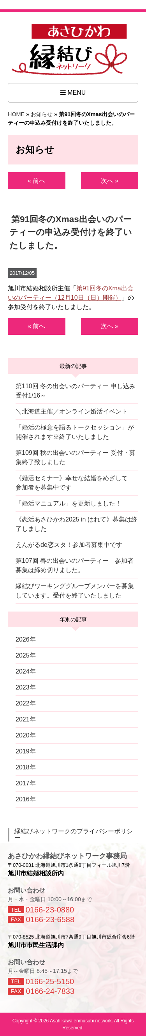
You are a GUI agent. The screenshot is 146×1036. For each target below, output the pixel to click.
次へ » (109, 180)
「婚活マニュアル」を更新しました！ (68, 503)
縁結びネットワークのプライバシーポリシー (73, 835)
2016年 (26, 799)
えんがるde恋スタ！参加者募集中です (69, 544)
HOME (16, 114)
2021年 (26, 719)
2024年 (26, 671)
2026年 (26, 639)
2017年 (26, 783)
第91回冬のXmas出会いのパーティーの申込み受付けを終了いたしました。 (70, 232)
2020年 (26, 735)
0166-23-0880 (50, 909)
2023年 (26, 687)
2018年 (26, 767)
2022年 (26, 703)
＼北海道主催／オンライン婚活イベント (72, 411)
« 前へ (36, 180)
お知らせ (42, 114)
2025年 (26, 655)
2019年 (26, 751)
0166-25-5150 (50, 981)
